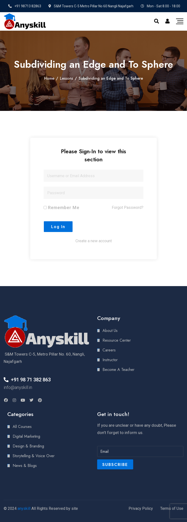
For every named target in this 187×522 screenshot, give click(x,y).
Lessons (66, 78)
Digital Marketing (26, 436)
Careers (109, 350)
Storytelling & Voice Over (34, 456)
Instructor (110, 360)
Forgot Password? (127, 207)
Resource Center (117, 340)
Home (49, 78)
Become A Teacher (118, 369)
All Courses (22, 426)
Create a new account (93, 241)
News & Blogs (25, 465)
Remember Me (61, 207)
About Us (110, 330)
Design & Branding (28, 446)
